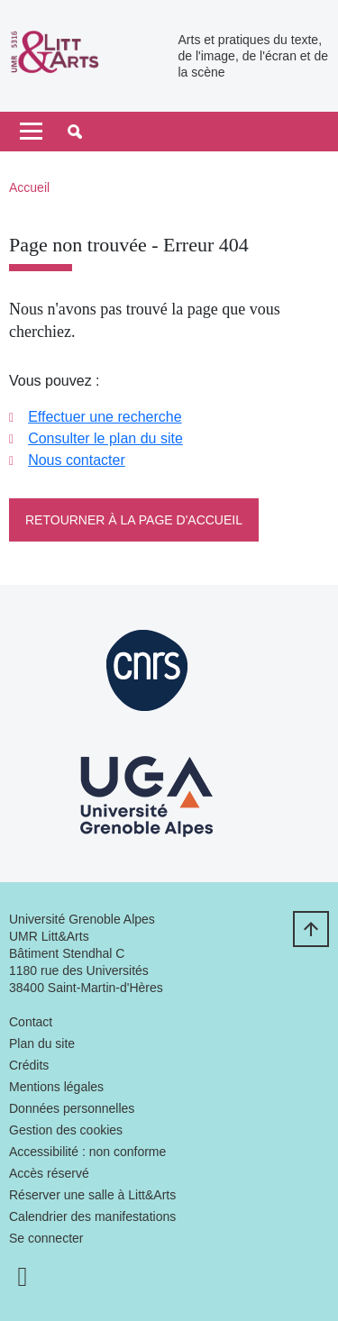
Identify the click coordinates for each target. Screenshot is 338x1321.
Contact (30, 1022)
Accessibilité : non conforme (87, 1151)
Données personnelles (71, 1108)
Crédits (29, 1065)
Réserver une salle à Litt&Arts (92, 1195)
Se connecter (46, 1238)
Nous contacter (76, 460)
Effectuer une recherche (104, 416)
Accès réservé (49, 1173)
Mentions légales (56, 1087)
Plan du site (42, 1043)
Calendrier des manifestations (92, 1216)
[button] (74, 131)
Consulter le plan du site (105, 438)
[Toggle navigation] (31, 131)
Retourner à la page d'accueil (133, 520)
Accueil (29, 187)
